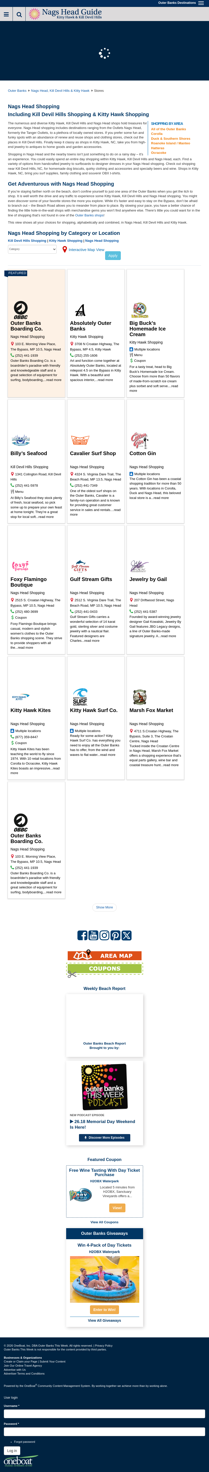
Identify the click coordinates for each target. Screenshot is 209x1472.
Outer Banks (17, 91)
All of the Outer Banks (168, 129)
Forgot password (24, 1441)
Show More (104, 907)
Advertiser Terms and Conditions (24, 1373)
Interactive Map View (86, 249)
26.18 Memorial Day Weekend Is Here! (102, 1124)
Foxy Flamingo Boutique (29, 582)
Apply (112, 256)
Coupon (140, 361)
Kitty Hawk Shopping (65, 241)
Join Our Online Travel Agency (23, 1365)
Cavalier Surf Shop (93, 453)
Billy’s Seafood (29, 453)
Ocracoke (158, 153)
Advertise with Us (15, 1369)
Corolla (157, 134)
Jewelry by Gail (148, 579)
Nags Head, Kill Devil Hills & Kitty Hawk (60, 91)
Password (11, 1423)
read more (53, 380)
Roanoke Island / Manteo (170, 143)
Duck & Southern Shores (170, 139)
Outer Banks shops (89, 215)
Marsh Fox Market (151, 710)
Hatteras (157, 148)
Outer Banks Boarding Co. (27, 326)
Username (11, 1405)
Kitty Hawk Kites (31, 710)
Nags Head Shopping (102, 241)
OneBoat (30, 1385)
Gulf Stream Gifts (91, 579)
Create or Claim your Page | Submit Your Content (34, 1361)
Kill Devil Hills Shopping (27, 241)
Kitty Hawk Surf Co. (94, 710)
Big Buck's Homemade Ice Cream (148, 328)
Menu (138, 355)
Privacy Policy (103, 1345)
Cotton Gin (143, 453)
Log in (12, 1451)
